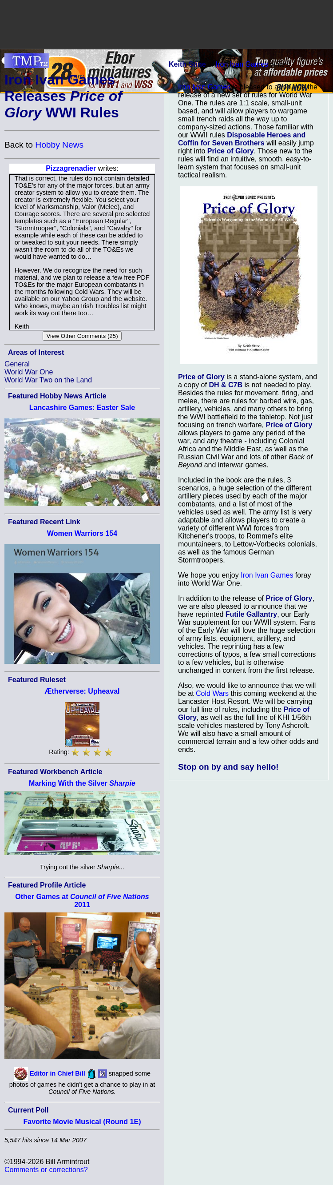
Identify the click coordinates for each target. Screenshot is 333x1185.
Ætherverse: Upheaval (82, 691)
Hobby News (59, 144)
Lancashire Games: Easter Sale (82, 407)
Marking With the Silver (82, 783)
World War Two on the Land (48, 380)
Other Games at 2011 (82, 900)
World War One (28, 372)
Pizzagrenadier (71, 168)
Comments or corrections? (46, 1169)
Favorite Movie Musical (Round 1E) (82, 1121)
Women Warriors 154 (82, 533)
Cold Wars (212, 693)
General (17, 364)
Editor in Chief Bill (57, 1073)
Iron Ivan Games (242, 64)
